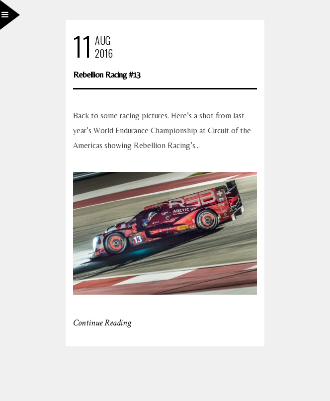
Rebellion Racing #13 (107, 74)
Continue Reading (102, 322)
